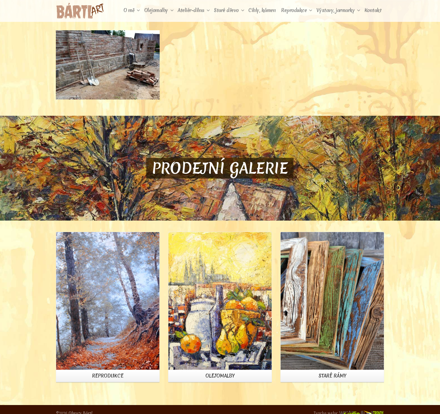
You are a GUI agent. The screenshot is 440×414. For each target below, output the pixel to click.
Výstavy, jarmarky (338, 10)
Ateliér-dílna (194, 10)
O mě (131, 10)
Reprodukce (296, 10)
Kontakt (373, 10)
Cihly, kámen (262, 10)
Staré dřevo (229, 10)
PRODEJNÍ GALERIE (220, 168)
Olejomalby (159, 10)
